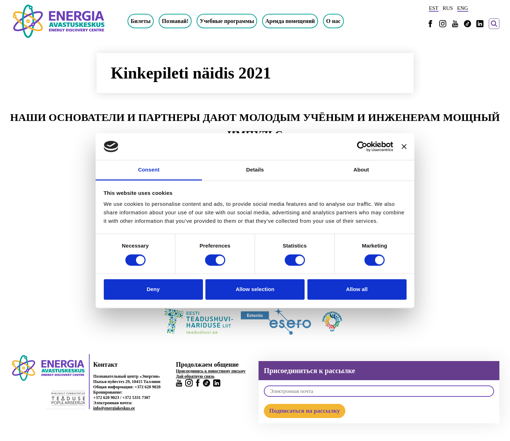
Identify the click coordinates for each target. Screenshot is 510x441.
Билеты (141, 21)
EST (433, 8)
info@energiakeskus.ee (114, 408)
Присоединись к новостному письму (211, 371)
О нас (333, 21)
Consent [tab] (149, 170)
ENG (462, 8)
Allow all (357, 289)
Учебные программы (227, 21)
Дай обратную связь (195, 376)
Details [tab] (255, 170)
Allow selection (255, 289)
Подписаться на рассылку (304, 410)
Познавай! (175, 21)
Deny (153, 289)
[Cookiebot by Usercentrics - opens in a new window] (362, 146)
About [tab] (361, 170)
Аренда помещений (290, 21)
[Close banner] (404, 146)
